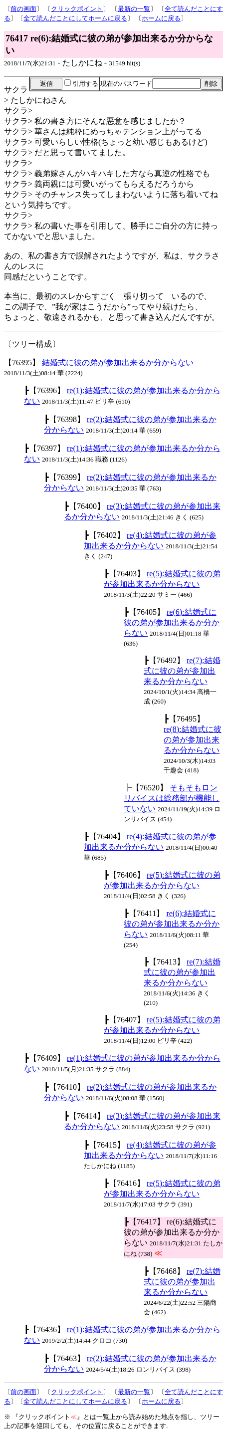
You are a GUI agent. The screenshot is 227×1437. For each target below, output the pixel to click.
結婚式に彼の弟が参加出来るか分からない (118, 362)
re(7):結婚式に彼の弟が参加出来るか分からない (182, 671)
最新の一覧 (134, 8)
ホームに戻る (161, 18)
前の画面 (23, 8)
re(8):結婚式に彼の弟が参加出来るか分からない (193, 739)
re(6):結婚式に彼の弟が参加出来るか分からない (172, 622)
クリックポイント (77, 8)
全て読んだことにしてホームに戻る (75, 18)
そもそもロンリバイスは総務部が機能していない (172, 798)
